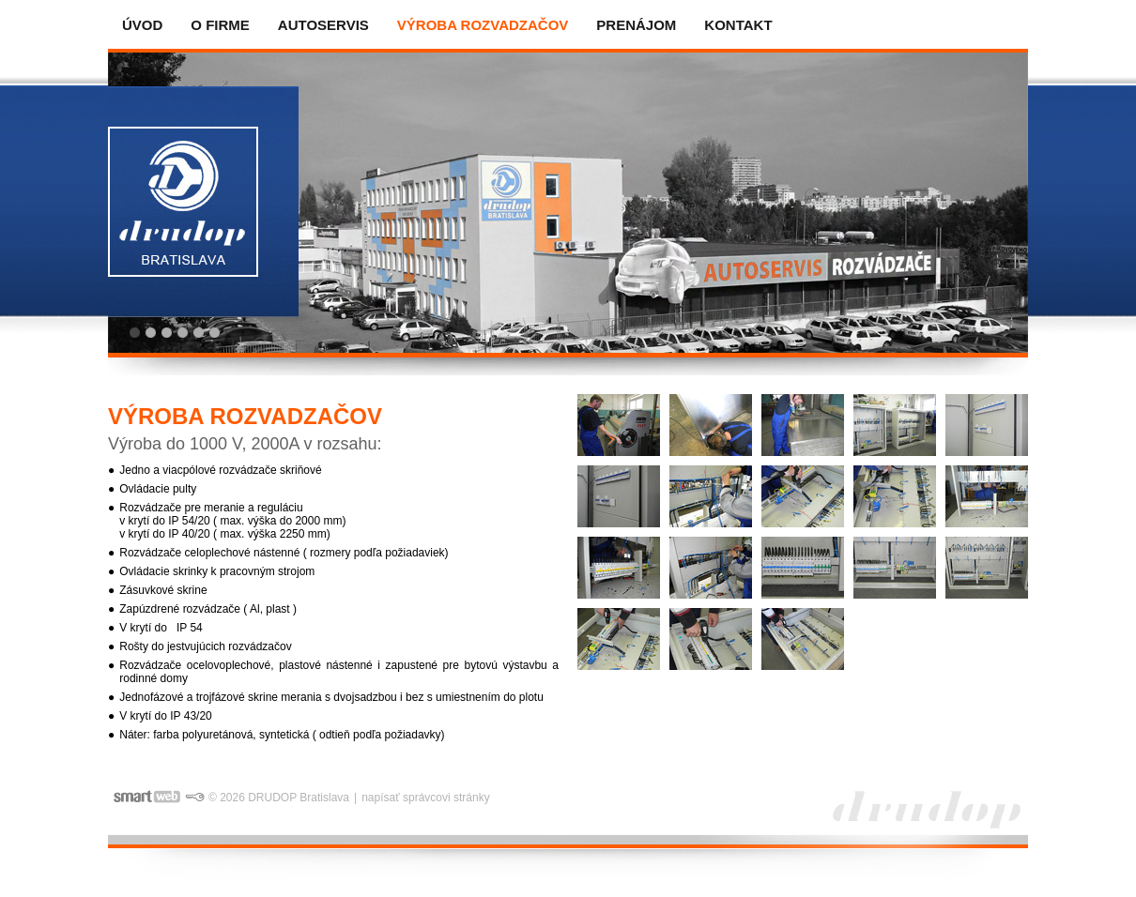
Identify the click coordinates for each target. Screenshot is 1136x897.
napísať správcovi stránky (425, 797)
